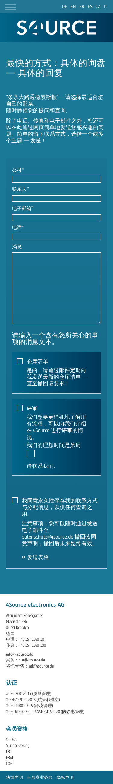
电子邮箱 (22, 208)
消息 (17, 247)
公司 (18, 170)
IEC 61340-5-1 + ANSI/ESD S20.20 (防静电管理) (47, 711)
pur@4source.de (32, 660)
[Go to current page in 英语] (73, 6)
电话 (18, 228)
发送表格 (38, 557)
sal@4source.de (41, 666)
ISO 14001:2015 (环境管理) (31, 705)
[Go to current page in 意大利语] (105, 6)
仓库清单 (37, 361)
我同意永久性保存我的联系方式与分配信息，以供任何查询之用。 (60, 507)
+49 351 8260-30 (31, 639)
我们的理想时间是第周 (54, 445)
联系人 (20, 189)
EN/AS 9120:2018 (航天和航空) (35, 699)
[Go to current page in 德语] (64, 6)
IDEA (13, 739)
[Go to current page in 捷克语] (98, 6)
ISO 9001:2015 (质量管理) (30, 693)
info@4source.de (19, 654)
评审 (32, 408)
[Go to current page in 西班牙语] (90, 6)
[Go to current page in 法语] (81, 6)
